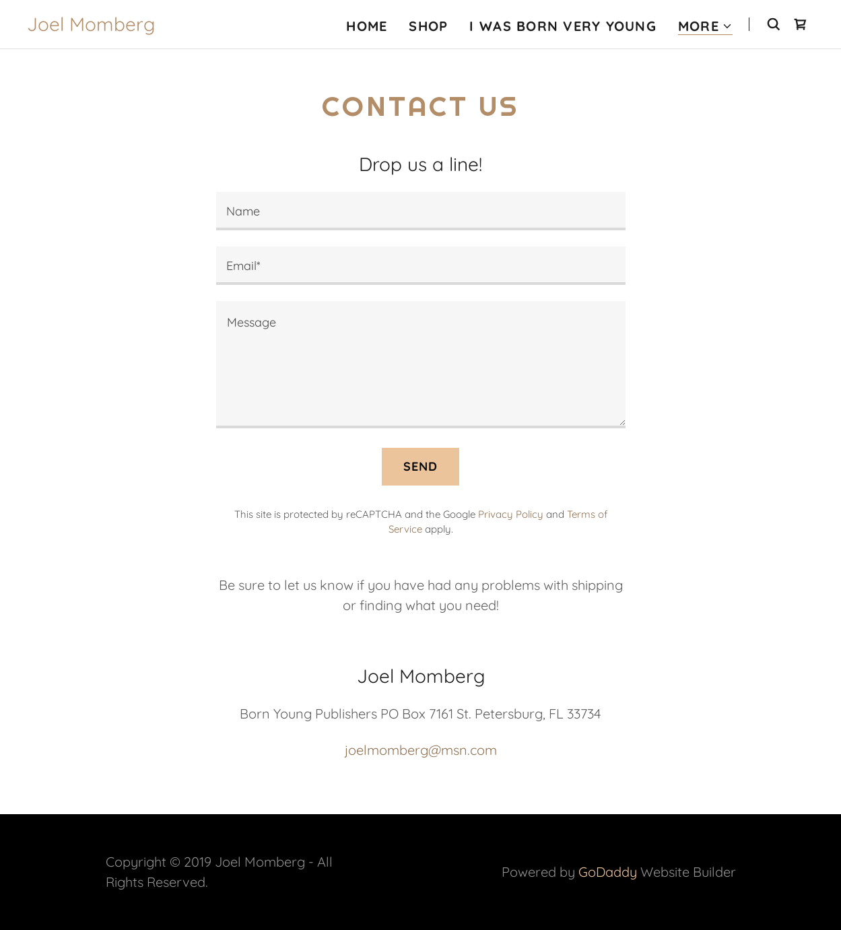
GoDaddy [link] (607, 871)
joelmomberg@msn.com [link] (421, 749)
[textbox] (421, 211)
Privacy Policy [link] (510, 514)
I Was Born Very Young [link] (562, 26)
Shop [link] (428, 26)
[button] (705, 26)
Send (420, 466)
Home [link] (366, 26)
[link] (91, 26)
